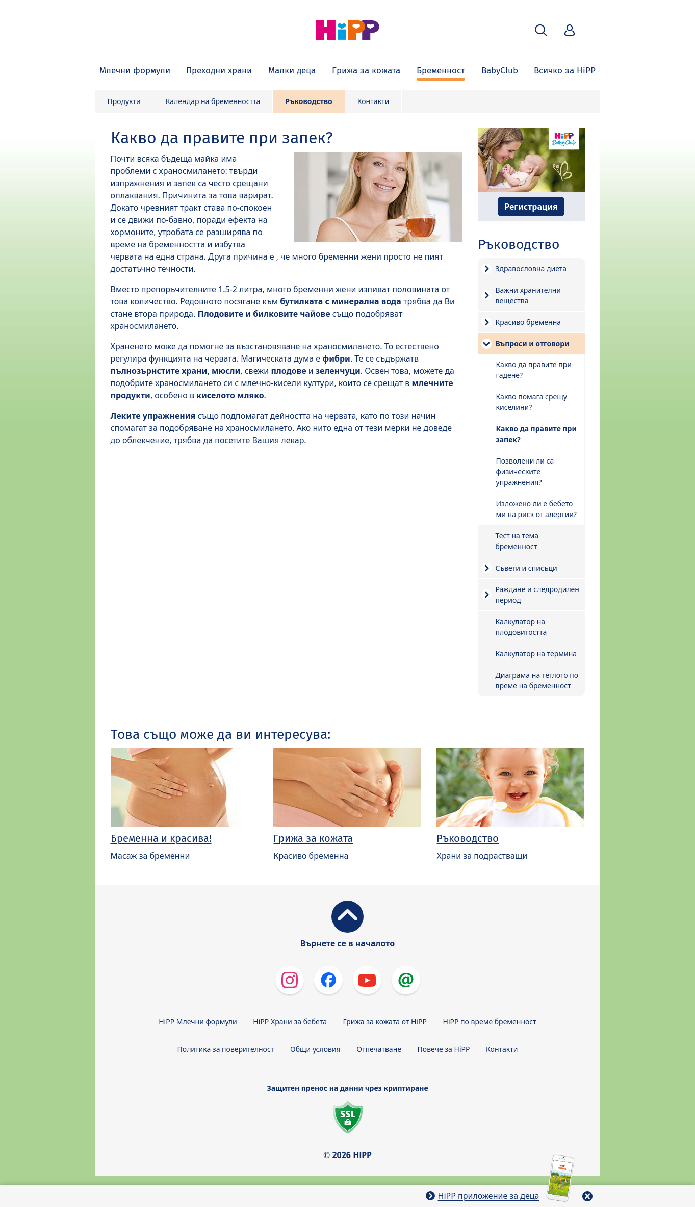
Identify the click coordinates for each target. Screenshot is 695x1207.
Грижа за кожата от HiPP (385, 1021)
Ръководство (308, 101)
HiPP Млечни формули (198, 1021)
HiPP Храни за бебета (290, 1021)
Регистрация (531, 206)
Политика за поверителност (225, 1049)
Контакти (373, 101)
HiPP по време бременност (489, 1021)
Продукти (124, 101)
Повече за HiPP (444, 1049)
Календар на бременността (213, 101)
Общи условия (315, 1049)
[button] (541, 30)
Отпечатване (378, 1049)
